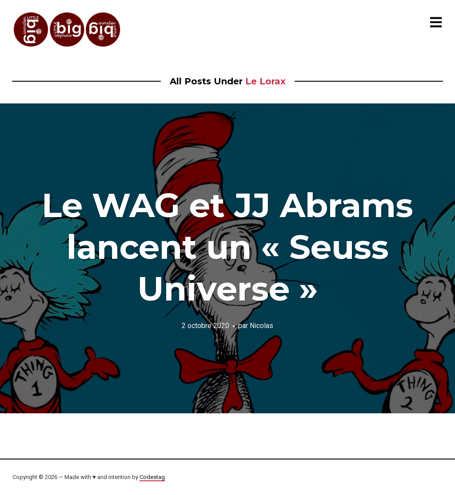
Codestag (152, 477)
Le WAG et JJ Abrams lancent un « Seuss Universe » (227, 247)
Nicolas (261, 325)
